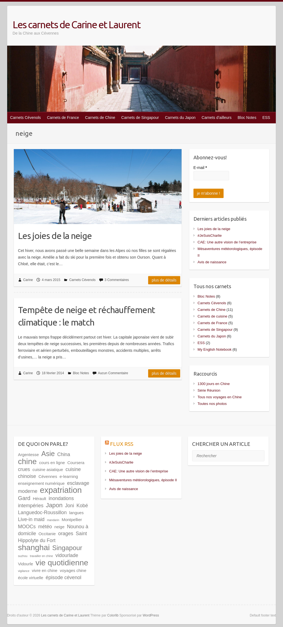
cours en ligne (52, 462)
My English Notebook (215, 349)
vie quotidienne (61, 562)
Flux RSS (121, 444)
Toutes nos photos (212, 404)
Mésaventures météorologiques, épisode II (143, 480)
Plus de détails (164, 280)
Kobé (82, 505)
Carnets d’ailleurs (217, 117)
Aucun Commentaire (113, 373)
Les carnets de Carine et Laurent (76, 24)
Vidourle (25, 563)
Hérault (39, 498)
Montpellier (72, 519)
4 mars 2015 (51, 280)
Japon (54, 505)
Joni (69, 505)
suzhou (22, 556)
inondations (61, 498)
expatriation (61, 490)
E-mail (200, 167)
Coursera (76, 462)
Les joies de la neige (55, 236)
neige (59, 526)
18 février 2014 (53, 373)
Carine (28, 280)
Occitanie (47, 533)
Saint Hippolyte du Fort (52, 537)
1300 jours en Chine (214, 384)
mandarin (53, 520)
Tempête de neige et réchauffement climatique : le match (86, 316)
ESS (266, 117)
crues (24, 469)
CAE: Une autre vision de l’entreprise (227, 242)
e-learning (69, 476)
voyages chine (73, 570)
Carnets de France (63, 117)
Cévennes (47, 476)
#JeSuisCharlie (210, 235)
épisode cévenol (63, 577)
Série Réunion (209, 390)
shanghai (34, 547)
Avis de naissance (212, 262)
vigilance (23, 571)
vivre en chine (44, 570)
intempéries (30, 505)
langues (76, 512)
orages (66, 533)
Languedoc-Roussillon (42, 512)
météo (45, 526)
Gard (24, 498)
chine (27, 461)
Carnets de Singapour (140, 117)
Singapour (67, 547)
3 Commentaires (116, 280)
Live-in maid (31, 519)
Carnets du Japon (180, 117)
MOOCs (27, 526)
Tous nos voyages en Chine (220, 397)
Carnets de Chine (100, 117)
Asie (48, 453)
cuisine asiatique (47, 469)
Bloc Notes (247, 117)
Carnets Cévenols (25, 117)
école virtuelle (30, 577)
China (63, 454)
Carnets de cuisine (212, 316)
